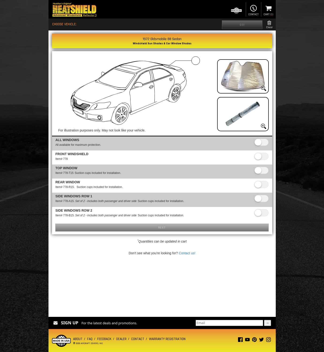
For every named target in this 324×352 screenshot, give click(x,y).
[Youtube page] (247, 340)
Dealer (121, 339)
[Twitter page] (261, 340)
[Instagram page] (268, 340)
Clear (269, 24)
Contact (253, 10)
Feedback (104, 339)
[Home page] (74, 10)
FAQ (90, 339)
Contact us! (187, 253)
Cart (268, 10)
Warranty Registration (167, 339)
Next (162, 227)
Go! (242, 25)
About (77, 339)
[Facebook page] (240, 340)
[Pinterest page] (254, 340)
